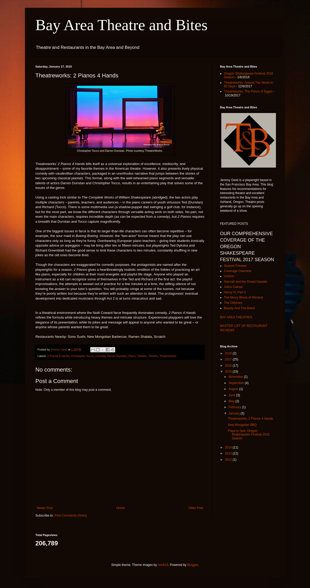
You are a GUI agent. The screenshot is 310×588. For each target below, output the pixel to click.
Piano (132, 356)
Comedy (100, 356)
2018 (229, 353)
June (232, 395)
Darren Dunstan (117, 356)
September (237, 383)
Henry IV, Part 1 (235, 292)
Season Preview (235, 266)
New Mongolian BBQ (242, 425)
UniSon (229, 276)
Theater (142, 356)
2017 (229, 359)
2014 (229, 447)
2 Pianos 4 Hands (58, 356)
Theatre (153, 356)
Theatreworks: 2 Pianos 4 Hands (250, 418)
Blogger (192, 565)
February (235, 407)
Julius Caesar (233, 287)
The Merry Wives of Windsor (243, 297)
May (232, 401)
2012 (229, 459)
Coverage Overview (237, 271)
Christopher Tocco (82, 356)
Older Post (195, 508)
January (235, 413)
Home (121, 508)
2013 (229, 453)
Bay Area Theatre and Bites (121, 25)
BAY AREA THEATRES (236, 317)
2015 (229, 371)
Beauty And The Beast (239, 308)
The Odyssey (233, 303)
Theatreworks (167, 356)
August (234, 389)
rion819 (163, 565)
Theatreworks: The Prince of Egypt (248, 91)
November (236, 377)
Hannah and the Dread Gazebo (245, 281)
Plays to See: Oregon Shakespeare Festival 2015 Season (248, 434)
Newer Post (45, 508)
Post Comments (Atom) (70, 515)
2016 (229, 365)
